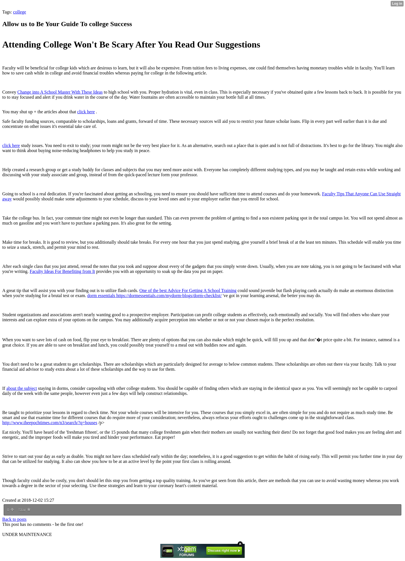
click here (86, 111)
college (19, 12)
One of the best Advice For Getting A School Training (188, 290)
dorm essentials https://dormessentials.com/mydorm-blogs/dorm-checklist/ (154, 295)
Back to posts (14, 519)
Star (24, 510)
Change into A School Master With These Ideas (60, 92)
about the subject (21, 388)
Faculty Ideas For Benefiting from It (62, 271)
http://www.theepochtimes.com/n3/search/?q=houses (49, 422)
